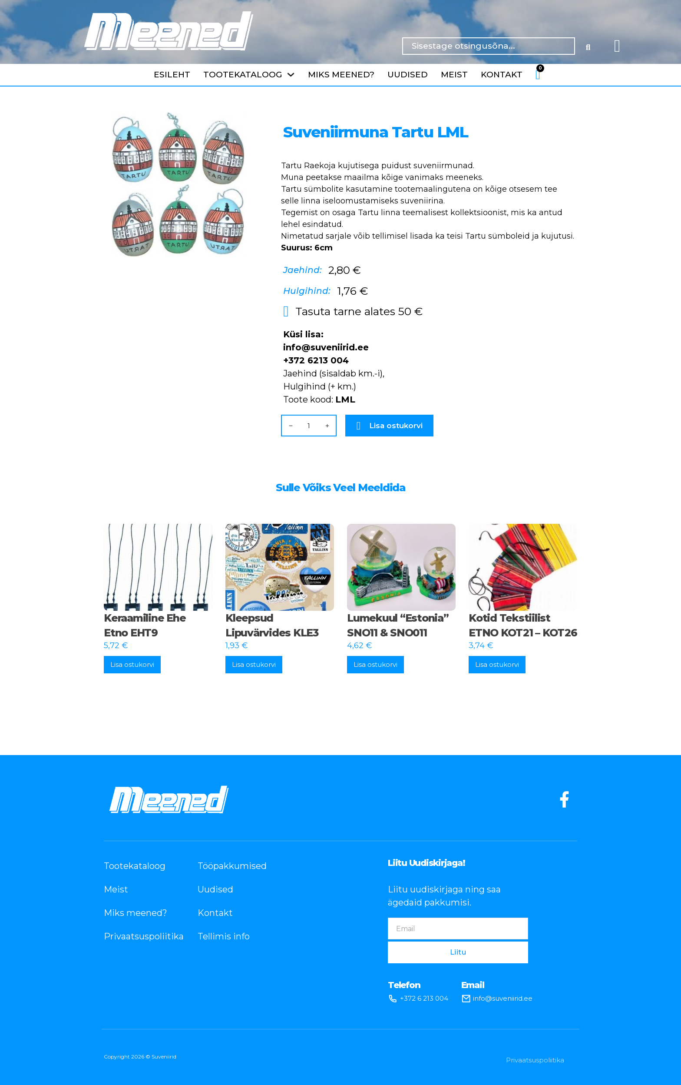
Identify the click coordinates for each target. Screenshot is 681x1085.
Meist (454, 75)
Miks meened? (341, 75)
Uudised (407, 75)
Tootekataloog (242, 75)
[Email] (458, 928)
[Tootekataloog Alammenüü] (291, 74)
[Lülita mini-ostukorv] (538, 74)
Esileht (172, 75)
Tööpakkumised (231, 866)
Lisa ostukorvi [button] (132, 664)
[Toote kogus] (308, 426)
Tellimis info (224, 936)
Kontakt (501, 75)
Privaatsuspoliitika (138, 936)
